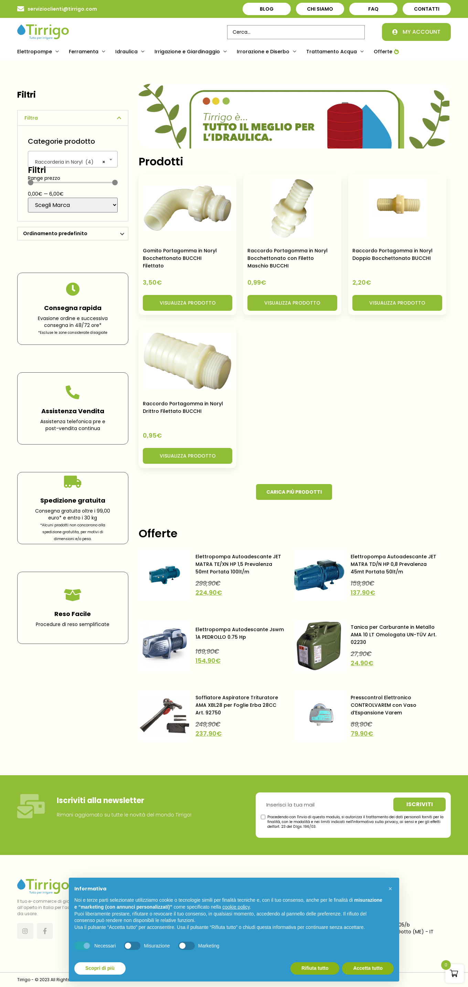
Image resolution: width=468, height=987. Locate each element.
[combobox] (73, 159)
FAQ (373, 9)
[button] (39, 51)
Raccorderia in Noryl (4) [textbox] (68, 162)
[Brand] (73, 205)
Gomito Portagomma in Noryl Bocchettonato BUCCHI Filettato (180, 258)
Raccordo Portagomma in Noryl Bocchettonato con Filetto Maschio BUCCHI (287, 258)
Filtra (31, 117)
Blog (267, 9)
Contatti (426, 9)
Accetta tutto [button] (368, 968)
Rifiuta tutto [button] (315, 968)
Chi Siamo (320, 9)
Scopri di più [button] (100, 968)
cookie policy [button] (235, 907)
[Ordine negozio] (72, 233)
